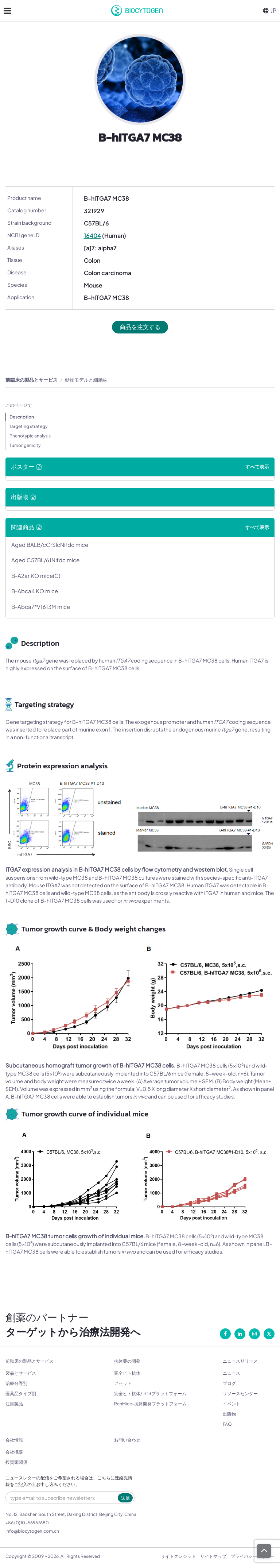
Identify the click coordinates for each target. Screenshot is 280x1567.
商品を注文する (140, 327)
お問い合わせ (127, 1440)
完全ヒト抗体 (127, 1373)
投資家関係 (16, 1462)
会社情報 (14, 1440)
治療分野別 (16, 1383)
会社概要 (14, 1452)
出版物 (229, 1414)
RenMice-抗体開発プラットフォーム (150, 1403)
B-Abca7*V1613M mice (40, 606)
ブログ (229, 1383)
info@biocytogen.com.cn (32, 1531)
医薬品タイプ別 (20, 1393)
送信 (125, 1498)
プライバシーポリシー (253, 1556)
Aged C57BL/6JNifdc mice (45, 559)
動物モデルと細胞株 (86, 380)
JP (269, 10)
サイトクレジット (178, 1556)
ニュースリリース (240, 1361)
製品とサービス (20, 1373)
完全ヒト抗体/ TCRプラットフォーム (150, 1393)
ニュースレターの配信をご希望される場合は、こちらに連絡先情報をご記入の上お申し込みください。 (68, 1481)
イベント (231, 1403)
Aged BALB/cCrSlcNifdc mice (49, 544)
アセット (123, 1383)
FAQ (227, 1424)
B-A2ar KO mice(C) (35, 575)
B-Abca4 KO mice (34, 590)
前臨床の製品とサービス (31, 380)
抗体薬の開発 (127, 1361)
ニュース (231, 1373)
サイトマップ (213, 1556)
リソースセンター (240, 1393)
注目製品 (14, 1403)
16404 (92, 235)
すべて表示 (257, 467)
